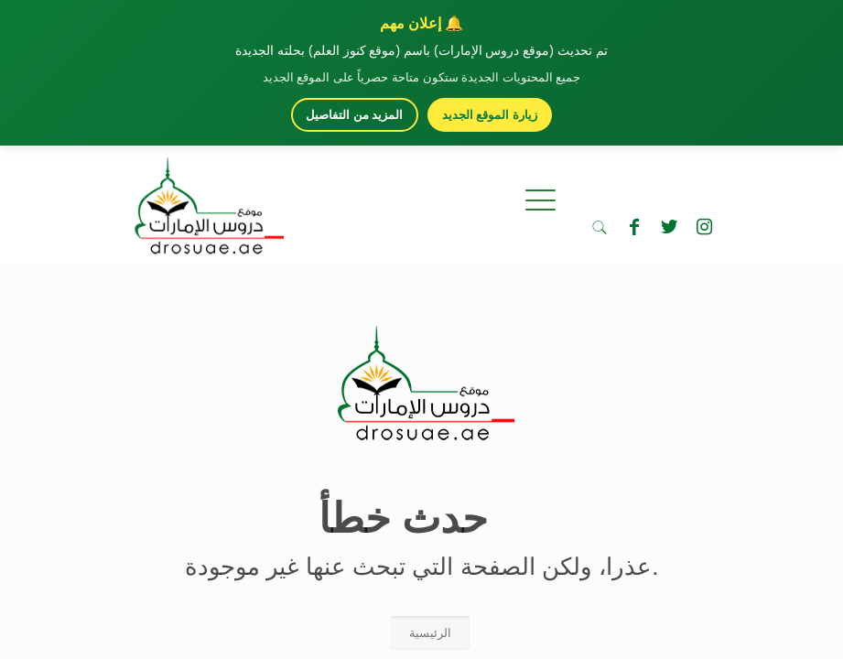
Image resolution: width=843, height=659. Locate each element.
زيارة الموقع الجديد (489, 115)
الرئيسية (430, 633)
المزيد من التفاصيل (354, 115)
